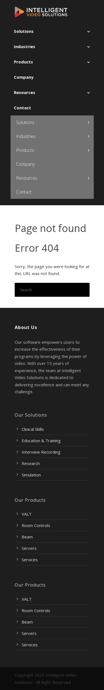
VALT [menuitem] (27, 514)
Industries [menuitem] (24, 46)
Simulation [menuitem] (31, 475)
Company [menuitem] (24, 77)
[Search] (52, 290)
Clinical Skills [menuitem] (33, 429)
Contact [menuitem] (22, 107)
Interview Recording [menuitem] (41, 452)
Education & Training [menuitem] (41, 440)
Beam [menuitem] (27, 537)
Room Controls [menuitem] (36, 525)
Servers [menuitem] (29, 548)
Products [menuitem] (23, 62)
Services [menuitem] (30, 559)
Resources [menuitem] (24, 92)
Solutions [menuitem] (24, 31)
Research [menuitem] (31, 463)
